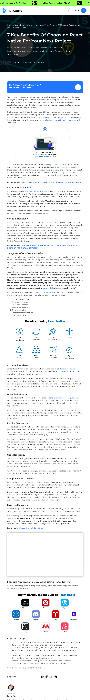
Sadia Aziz (11, 696)
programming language (64, 398)
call (43, 668)
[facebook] (42, 676)
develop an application (54, 165)
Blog (16, 25)
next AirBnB (48, 288)
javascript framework (34, 191)
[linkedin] (46, 676)
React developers (67, 369)
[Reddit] (56, 676)
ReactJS (10, 222)
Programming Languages (31, 25)
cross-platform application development (58, 120)
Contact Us (75, 10)
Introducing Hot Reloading (31, 528)
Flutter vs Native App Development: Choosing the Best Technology (52, 182)
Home (10, 25)
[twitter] (51, 676)
